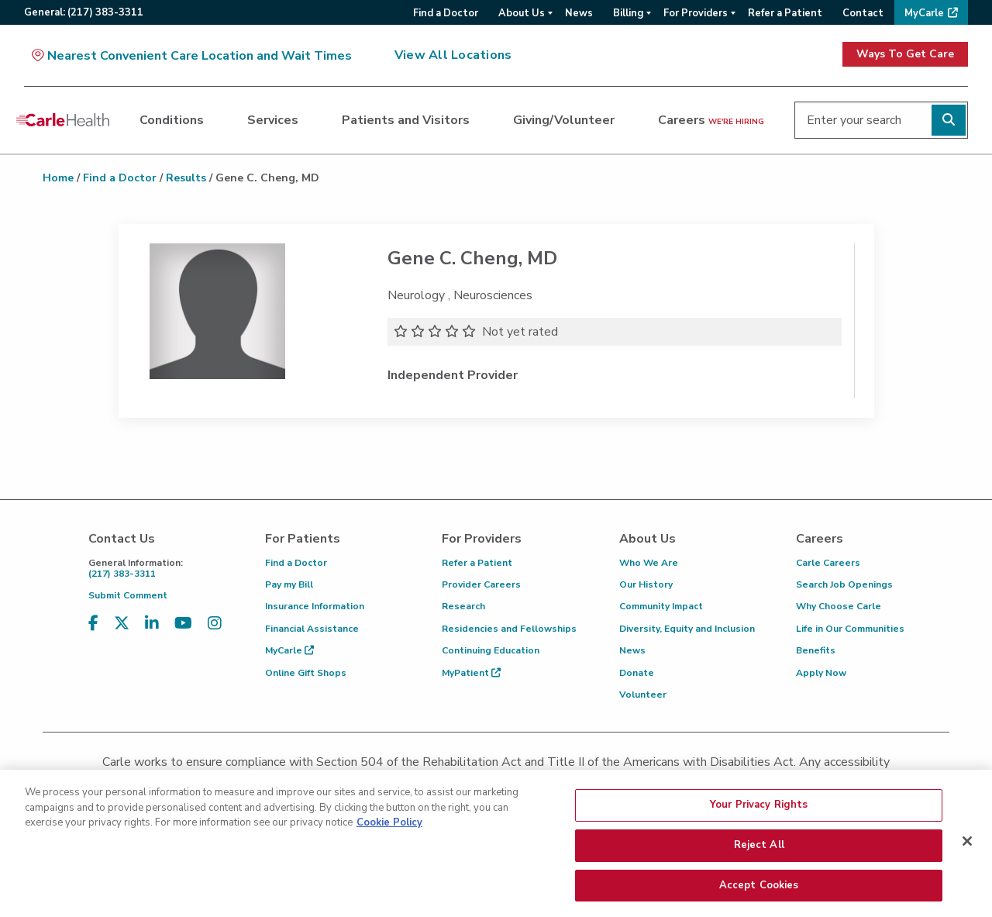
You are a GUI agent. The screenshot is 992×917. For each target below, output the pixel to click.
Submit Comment (127, 595)
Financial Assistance (312, 628)
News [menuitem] (579, 13)
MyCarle (289, 650)
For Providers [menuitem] (695, 13)
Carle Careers (828, 563)
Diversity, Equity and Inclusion (687, 628)
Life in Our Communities (850, 628)
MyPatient (471, 673)
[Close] (967, 851)
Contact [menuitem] (863, 13)
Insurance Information (314, 606)
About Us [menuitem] (521, 13)
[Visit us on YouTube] (183, 623)
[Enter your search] (881, 120)
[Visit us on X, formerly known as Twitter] (121, 623)
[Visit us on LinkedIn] (152, 623)
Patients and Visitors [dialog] (406, 120)
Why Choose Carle (838, 606)
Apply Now (821, 673)
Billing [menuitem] (628, 13)
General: (83, 12)
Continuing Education (490, 650)
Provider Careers (481, 584)
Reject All (759, 855)
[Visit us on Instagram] (215, 623)
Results (186, 178)
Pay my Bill (289, 584)
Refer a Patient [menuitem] (785, 13)
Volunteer (642, 694)
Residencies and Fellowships (509, 628)
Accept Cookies (759, 894)
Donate (636, 673)
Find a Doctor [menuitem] (445, 13)
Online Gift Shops (305, 673)
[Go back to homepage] (62, 120)
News (632, 650)
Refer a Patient (477, 563)
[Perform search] (949, 120)
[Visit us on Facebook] (93, 623)
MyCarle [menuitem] (924, 13)
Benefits (815, 650)
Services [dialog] (272, 120)
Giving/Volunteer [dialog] (564, 120)
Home (58, 178)
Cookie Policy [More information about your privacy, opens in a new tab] (389, 832)
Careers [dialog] (711, 120)
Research (463, 606)
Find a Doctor (120, 178)
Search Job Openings (844, 584)
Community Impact (661, 606)
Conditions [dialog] (172, 120)
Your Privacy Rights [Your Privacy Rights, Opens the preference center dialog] (759, 815)
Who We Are (648, 563)
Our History (646, 584)
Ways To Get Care (905, 54)
